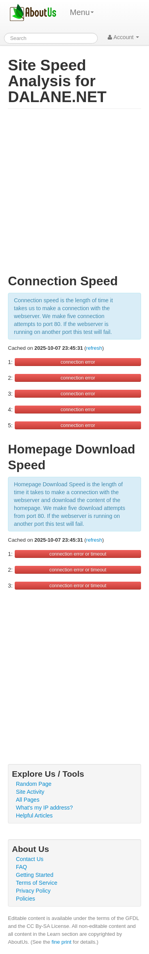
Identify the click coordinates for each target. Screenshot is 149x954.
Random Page (34, 784)
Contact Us (29, 859)
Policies (25, 898)
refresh (94, 348)
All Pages (27, 800)
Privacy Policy (33, 891)
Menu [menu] (82, 12)
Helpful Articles (34, 815)
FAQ (21, 867)
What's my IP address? (44, 807)
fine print (62, 942)
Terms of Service (36, 883)
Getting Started (34, 875)
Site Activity (30, 792)
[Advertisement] (74, 195)
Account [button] (123, 37)
